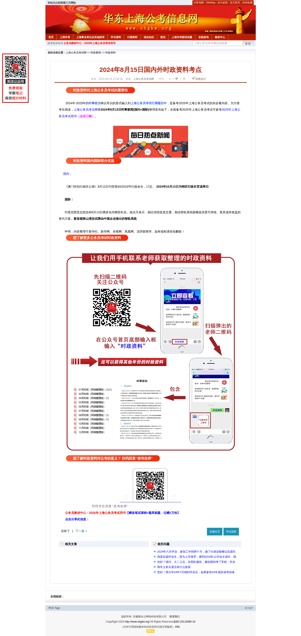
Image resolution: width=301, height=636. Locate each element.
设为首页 (235, 2)
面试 (162, 37)
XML (177, 626)
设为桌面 (222, 2)
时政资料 (110, 52)
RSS (51, 607)
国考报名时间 (55, 43)
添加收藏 (247, 2)
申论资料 (116, 37)
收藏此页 (215, 531)
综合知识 (149, 37)
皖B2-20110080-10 (184, 621)
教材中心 (220, 37)
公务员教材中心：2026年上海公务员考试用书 (90, 43)
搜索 (248, 43)
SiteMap (210, 2)
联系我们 (174, 616)
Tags (57, 607)
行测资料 (132, 37)
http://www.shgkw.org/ (137, 621)
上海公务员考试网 (76, 52)
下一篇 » (81, 531)
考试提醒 (231, 531)
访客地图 (198, 2)
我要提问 (200, 78)
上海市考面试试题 (182, 37)
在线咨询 (203, 37)
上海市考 (65, 37)
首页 (51, 37)
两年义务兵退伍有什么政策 (174, 567)
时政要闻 (96, 52)
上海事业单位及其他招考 (90, 37)
